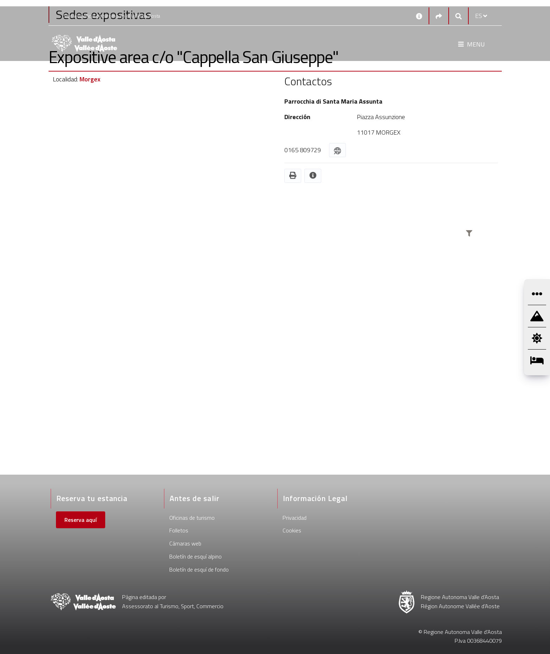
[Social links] (439, 16)
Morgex (90, 79)
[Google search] (458, 16)
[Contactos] (419, 15)
